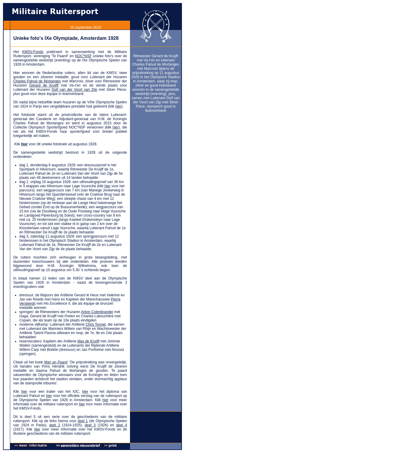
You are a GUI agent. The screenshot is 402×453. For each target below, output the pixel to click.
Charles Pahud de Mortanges (37, 81)
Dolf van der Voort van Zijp (74, 89)
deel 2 (54, 425)
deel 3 (90, 425)
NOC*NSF (83, 56)
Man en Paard (55, 362)
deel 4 (121, 425)
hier (118, 106)
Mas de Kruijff (88, 341)
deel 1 (83, 421)
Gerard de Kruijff (44, 85)
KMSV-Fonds (33, 52)
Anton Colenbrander (97, 312)
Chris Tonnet (96, 324)
